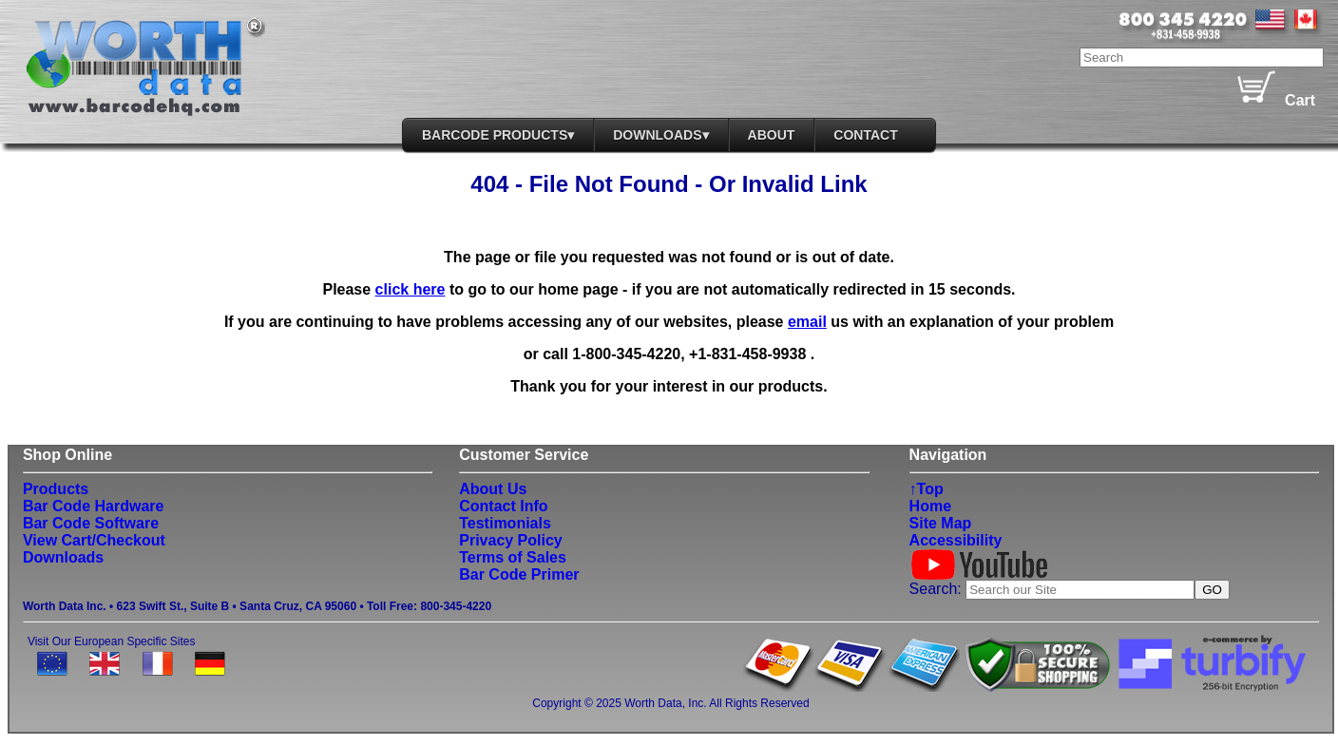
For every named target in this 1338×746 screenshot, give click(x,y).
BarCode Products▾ (498, 135)
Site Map (940, 523)
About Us (492, 489)
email (807, 322)
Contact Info (503, 506)
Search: (937, 589)
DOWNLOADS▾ (660, 135)
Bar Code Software (91, 523)
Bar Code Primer (519, 574)
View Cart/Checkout (94, 540)
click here (410, 289)
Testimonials (505, 523)
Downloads (63, 557)
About (771, 135)
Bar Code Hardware (93, 506)
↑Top (926, 489)
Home (930, 506)
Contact (865, 135)
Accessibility (956, 540)
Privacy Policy (511, 540)
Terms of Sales (512, 557)
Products (55, 489)
